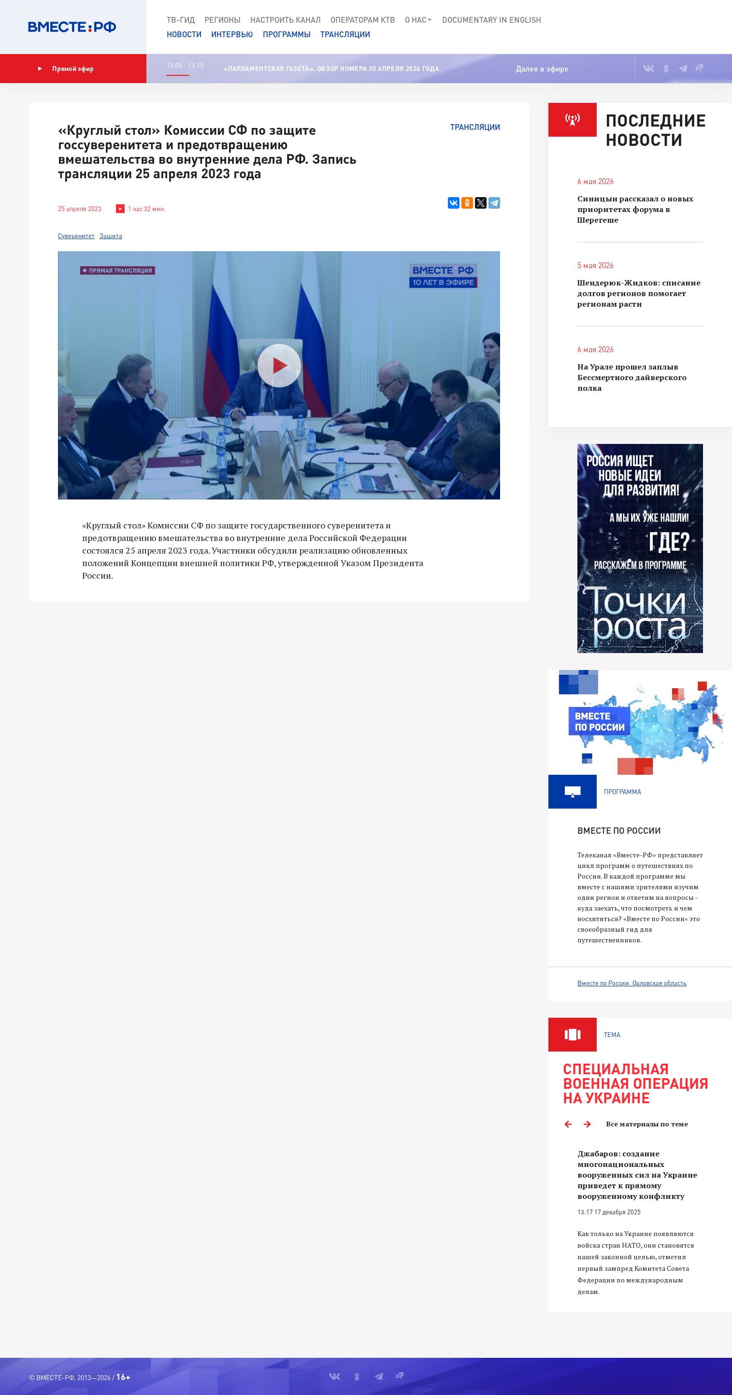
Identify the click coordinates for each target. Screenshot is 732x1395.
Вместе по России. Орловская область (632, 983)
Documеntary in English (491, 19)
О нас (418, 20)
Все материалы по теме (647, 1123)
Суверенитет (76, 236)
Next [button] (587, 1124)
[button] (689, 27)
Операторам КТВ (362, 19)
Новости (184, 34)
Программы (287, 34)
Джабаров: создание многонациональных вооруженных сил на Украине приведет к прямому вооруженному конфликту (637, 1174)
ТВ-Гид (181, 19)
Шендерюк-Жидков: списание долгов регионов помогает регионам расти (639, 293)
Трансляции (345, 34)
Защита (111, 236)
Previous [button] (567, 1124)
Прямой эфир (66, 68)
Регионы (222, 19)
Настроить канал (285, 19)
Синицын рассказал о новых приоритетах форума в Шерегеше (635, 209)
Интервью (232, 34)
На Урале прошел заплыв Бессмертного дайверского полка (632, 377)
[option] (640, 1223)
